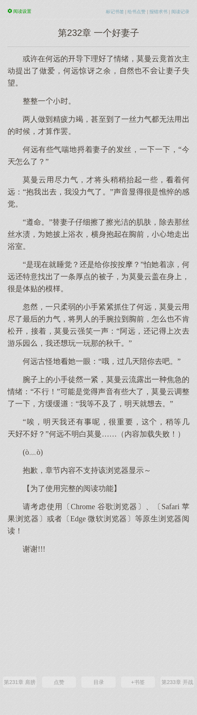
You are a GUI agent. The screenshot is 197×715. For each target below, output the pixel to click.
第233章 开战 (177, 682)
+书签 (138, 682)
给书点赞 (136, 11)
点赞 (59, 682)
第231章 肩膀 (19, 682)
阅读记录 (180, 11)
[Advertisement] (98, 614)
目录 (98, 682)
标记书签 (115, 11)
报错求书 (158, 11)
